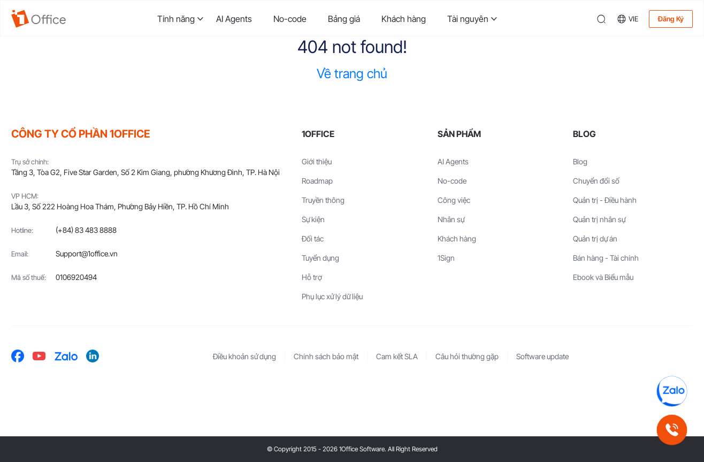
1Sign (446, 257)
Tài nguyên (467, 18)
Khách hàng (403, 18)
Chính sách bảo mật (326, 356)
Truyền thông (323, 200)
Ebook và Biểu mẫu (603, 277)
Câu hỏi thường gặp (467, 356)
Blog (580, 161)
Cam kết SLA (397, 356)
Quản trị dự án (595, 238)
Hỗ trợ (312, 277)
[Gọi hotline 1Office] (672, 430)
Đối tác (313, 238)
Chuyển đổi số (596, 180)
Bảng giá (344, 18)
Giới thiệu (317, 161)
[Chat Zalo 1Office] (672, 391)
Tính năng (176, 18)
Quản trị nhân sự (599, 219)
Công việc (454, 200)
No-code (290, 18)
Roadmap (317, 180)
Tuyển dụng (320, 257)
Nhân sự (451, 219)
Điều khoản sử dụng (244, 356)
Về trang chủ (352, 73)
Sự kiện (313, 219)
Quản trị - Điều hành (605, 200)
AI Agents (234, 18)
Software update (542, 356)
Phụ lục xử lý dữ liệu (332, 296)
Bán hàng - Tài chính (606, 257)
